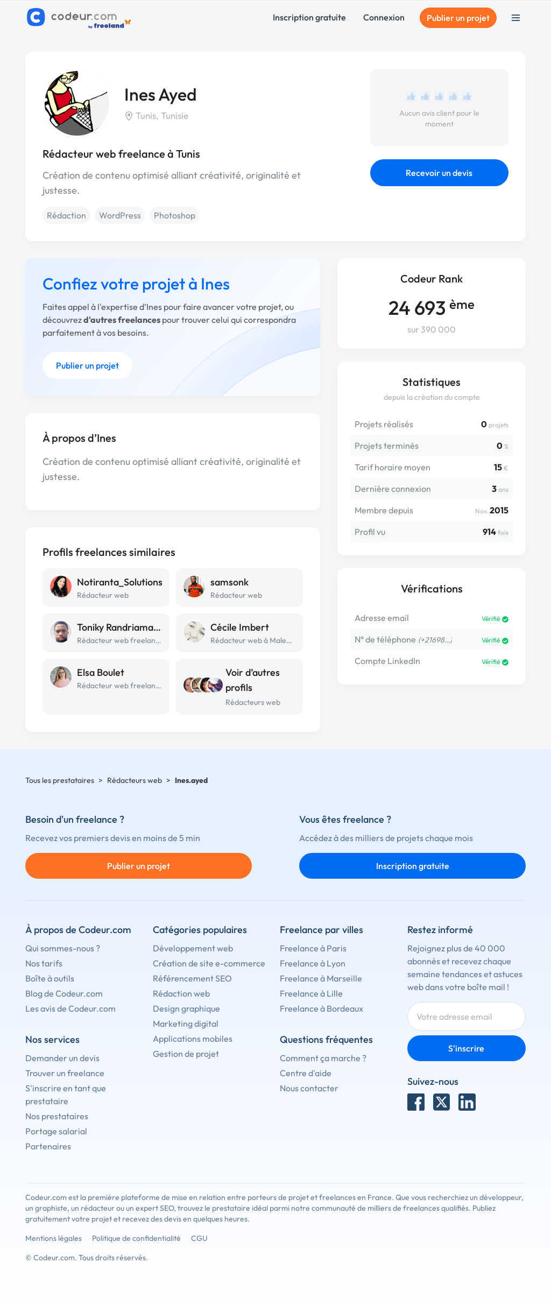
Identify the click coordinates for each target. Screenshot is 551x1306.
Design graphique (186, 1008)
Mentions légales (53, 1238)
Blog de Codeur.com (64, 993)
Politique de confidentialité (136, 1238)
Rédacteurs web (252, 702)
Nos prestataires (56, 1116)
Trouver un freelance (64, 1073)
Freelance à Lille (311, 993)
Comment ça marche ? (323, 1058)
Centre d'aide (305, 1073)
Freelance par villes (321, 929)
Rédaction (66, 215)
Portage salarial (56, 1131)
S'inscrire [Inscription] (466, 1048)
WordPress (120, 215)
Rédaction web (181, 993)
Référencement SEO (192, 978)
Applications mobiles (192, 1038)
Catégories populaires (200, 929)
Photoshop (174, 215)
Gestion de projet (186, 1053)
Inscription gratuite (309, 17)
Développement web (193, 948)
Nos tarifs (43, 963)
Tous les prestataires (59, 780)
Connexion (384, 17)
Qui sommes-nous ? (62, 948)
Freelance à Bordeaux (321, 1008)
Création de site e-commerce (209, 963)
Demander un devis (62, 1058)
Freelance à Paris (313, 948)
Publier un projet (458, 17)
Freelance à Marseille (321, 978)
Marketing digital (185, 1023)
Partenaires (48, 1146)
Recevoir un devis (439, 172)
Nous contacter (309, 1088)
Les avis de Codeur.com (70, 1008)
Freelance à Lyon (312, 963)
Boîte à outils (49, 978)
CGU (199, 1238)
